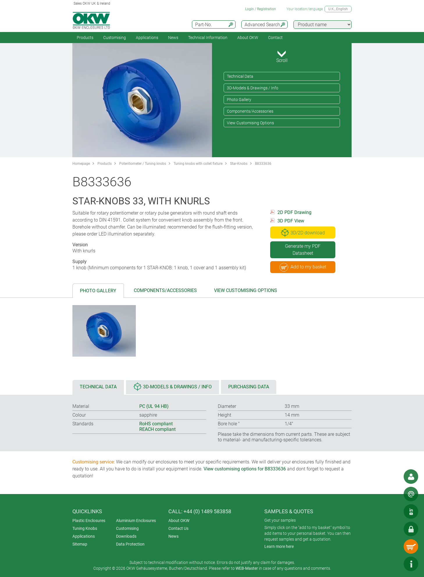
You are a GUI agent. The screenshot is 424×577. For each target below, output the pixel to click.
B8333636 (263, 164)
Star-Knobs (238, 164)
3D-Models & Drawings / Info (252, 88)
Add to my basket (302, 267)
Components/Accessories (250, 111)
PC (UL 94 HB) (154, 406)
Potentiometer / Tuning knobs (142, 164)
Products (85, 37)
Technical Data (240, 76)
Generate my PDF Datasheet (302, 249)
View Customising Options (250, 123)
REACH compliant (157, 429)
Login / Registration (260, 9)
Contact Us (178, 528)
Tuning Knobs (84, 528)
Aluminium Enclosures (136, 520)
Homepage (81, 164)
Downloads (126, 536)
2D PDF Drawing (294, 212)
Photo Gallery (239, 99)
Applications (147, 37)
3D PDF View (290, 221)
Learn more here (279, 546)
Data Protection (130, 544)
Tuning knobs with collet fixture (198, 164)
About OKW (178, 520)
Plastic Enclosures (88, 520)
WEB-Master (247, 568)
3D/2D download (303, 232)
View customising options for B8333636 (245, 469)
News (173, 37)
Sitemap (79, 544)
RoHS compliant (156, 423)
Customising (114, 37)
